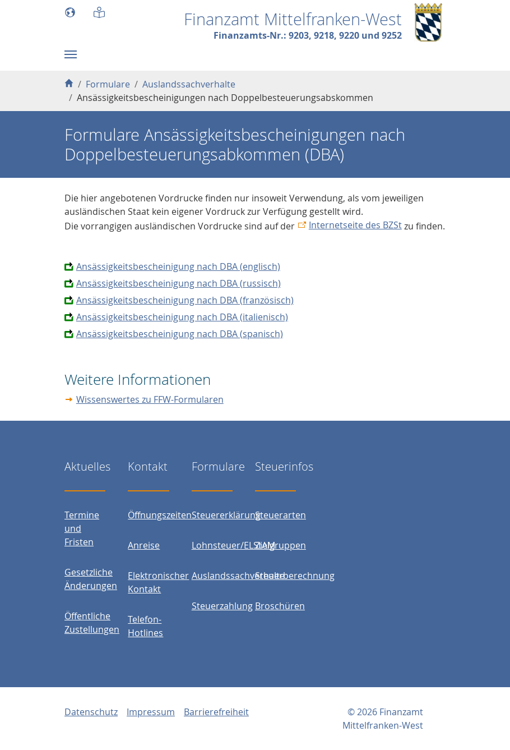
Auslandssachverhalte (238, 575)
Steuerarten (280, 515)
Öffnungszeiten (160, 515)
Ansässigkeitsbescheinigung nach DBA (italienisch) (182, 317)
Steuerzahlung (222, 606)
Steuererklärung (226, 515)
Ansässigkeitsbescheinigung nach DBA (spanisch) (179, 334)
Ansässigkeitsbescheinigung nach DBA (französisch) (185, 300)
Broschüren (280, 606)
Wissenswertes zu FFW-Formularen (150, 399)
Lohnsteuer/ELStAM (233, 545)
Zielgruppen (280, 545)
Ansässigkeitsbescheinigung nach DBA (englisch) (178, 266)
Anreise (144, 545)
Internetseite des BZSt (355, 225)
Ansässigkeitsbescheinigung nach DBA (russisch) (178, 283)
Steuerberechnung (295, 575)
